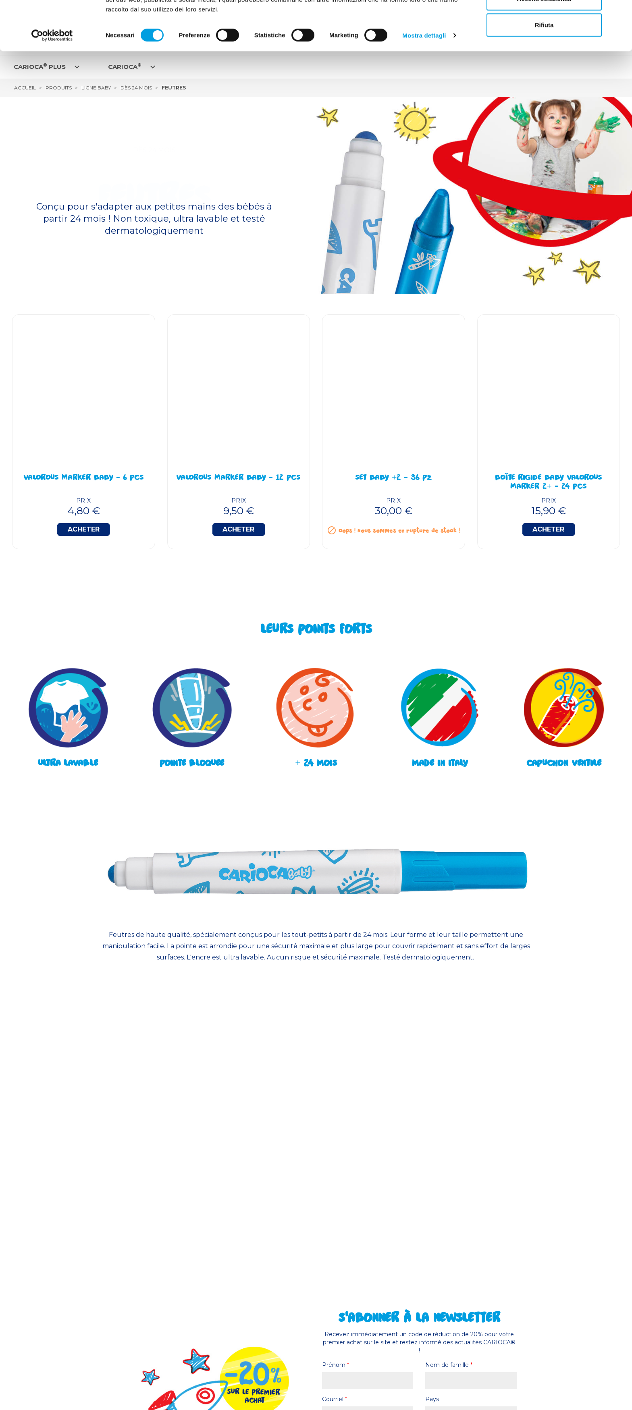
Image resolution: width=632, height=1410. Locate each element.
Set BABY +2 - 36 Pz (393, 478)
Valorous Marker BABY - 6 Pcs (83, 478)
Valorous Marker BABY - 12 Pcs (238, 478)
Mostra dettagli (424, 84)
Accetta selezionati (544, 47)
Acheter (84, 529)
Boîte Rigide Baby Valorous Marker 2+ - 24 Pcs (548, 482)
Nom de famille (448, 1364)
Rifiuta (544, 74)
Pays (432, 1399)
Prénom (335, 1364)
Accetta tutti (544, 21)
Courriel (334, 1399)
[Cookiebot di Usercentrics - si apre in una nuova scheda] (52, 85)
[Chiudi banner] (619, 12)
